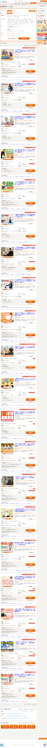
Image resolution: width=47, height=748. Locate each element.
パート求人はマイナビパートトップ (4, 4)
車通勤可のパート (19, 701)
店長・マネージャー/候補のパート (15, 176)
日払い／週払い (15, 27)
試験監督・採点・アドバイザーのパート (16, 274)
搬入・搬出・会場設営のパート (15, 307)
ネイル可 (23, 24)
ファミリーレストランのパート (15, 405)
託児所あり (22, 20)
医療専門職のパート (13, 503)
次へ (6, 45)
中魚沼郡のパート (3, 307)
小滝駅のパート (8, 438)
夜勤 (18, 33)
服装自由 (16, 24)
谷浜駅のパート (8, 603)
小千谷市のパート (3, 668)
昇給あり (9, 20)
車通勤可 (26, 21)
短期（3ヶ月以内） (27, 15)
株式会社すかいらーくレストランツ (30, 176)
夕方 (14, 33)
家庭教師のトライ (29, 274)
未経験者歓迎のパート (21, 636)
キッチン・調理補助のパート (14, 438)
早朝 (8, 33)
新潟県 (16, 4)
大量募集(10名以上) (10, 21)
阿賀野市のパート (3, 438)
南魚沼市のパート (3, 274)
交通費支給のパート (24, 274)
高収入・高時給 (10, 27)
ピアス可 (20, 24)
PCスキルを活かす (16, 21)
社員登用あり (18, 20)
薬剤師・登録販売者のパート (14, 668)
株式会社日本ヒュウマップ (27, 636)
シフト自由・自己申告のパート (25, 570)
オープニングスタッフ (32, 20)
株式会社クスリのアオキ (25, 701)
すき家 (26, 438)
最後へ (8, 45)
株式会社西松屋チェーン (29, 307)
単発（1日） (9, 15)
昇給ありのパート (20, 603)
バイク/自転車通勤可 (31, 21)
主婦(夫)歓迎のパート (22, 176)
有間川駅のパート (8, 701)
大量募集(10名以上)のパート (22, 405)
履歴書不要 (26, 20)
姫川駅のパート (8, 274)
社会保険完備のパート (21, 668)
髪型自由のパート (18, 503)
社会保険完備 (13, 20)
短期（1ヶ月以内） (20, 15)
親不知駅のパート (7, 176)
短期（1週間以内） (14, 15)
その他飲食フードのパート (14, 636)
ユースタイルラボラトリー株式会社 (26, 503)
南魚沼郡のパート (3, 503)
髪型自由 (12, 24)
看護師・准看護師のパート (14, 603)
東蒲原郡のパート (3, 636)
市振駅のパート (8, 405)
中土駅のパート (8, 668)
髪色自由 (9, 24)
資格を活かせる (22, 21)
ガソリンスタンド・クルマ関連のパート (15, 570)
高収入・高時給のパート (21, 438)
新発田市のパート (3, 603)
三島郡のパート (3, 176)
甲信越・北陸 (12, 4)
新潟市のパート (3, 570)
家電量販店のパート (13, 701)
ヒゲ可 (26, 24)
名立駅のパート (7, 570)
